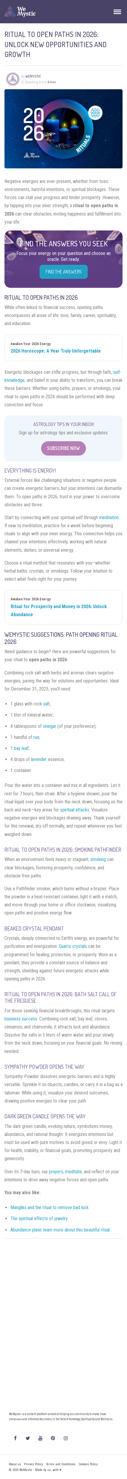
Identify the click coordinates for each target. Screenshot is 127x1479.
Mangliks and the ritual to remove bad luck (49, 1207)
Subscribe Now (63, 448)
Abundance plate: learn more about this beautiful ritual (60, 1230)
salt (46, 704)
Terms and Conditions (61, 1464)
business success (20, 1019)
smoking (98, 859)
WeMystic (33, 76)
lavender (39, 759)
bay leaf (21, 748)
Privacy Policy (33, 1464)
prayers (56, 1171)
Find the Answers (64, 272)
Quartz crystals (73, 946)
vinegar (49, 726)
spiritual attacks (74, 810)
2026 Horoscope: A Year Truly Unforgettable (56, 351)
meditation (109, 517)
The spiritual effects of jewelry (39, 1218)
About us (15, 1464)
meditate (73, 1171)
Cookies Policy (88, 1464)
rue (36, 737)
